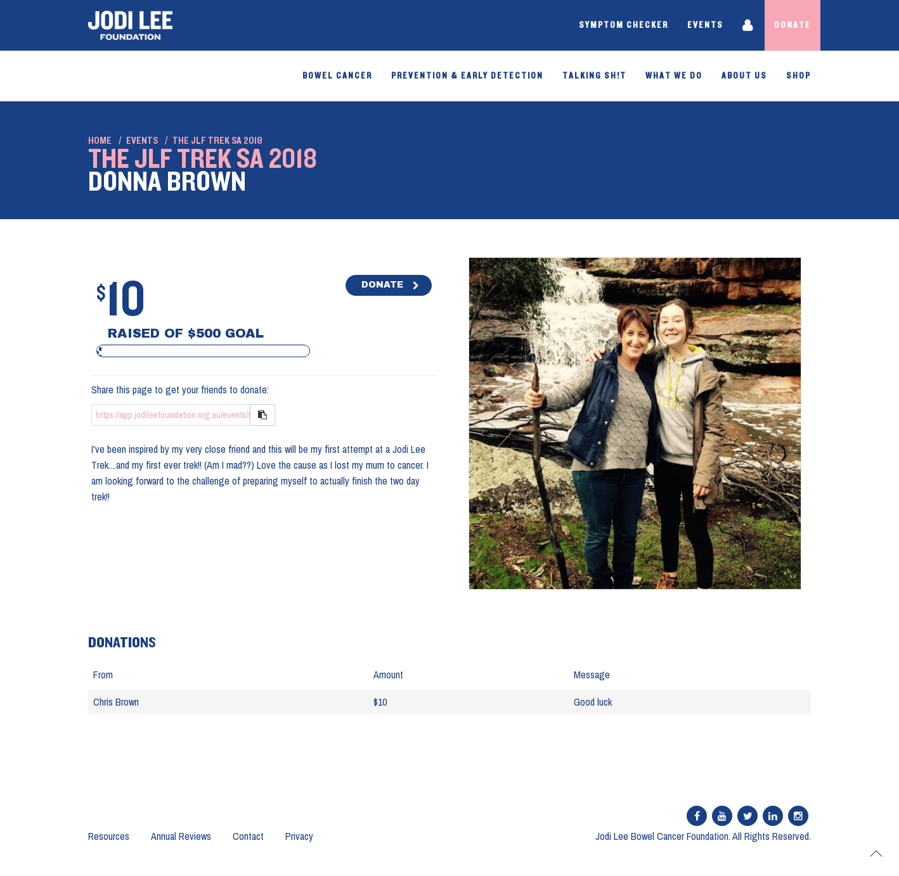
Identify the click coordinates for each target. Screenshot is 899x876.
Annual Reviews (181, 836)
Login (749, 25)
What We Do (673, 76)
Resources (108, 836)
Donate (792, 25)
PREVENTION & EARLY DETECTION (467, 76)
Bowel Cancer (337, 76)
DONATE (382, 284)
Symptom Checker (623, 25)
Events (705, 25)
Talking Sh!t (594, 76)
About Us (744, 76)
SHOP (798, 76)
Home (100, 140)
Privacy (299, 836)
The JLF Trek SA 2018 (217, 140)
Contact (248, 836)
